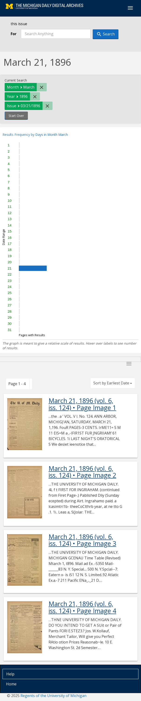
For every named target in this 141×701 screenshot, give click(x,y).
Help (10, 674)
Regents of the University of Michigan (53, 695)
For (13, 33)
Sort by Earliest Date (112, 383)
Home (11, 684)
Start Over (16, 115)
